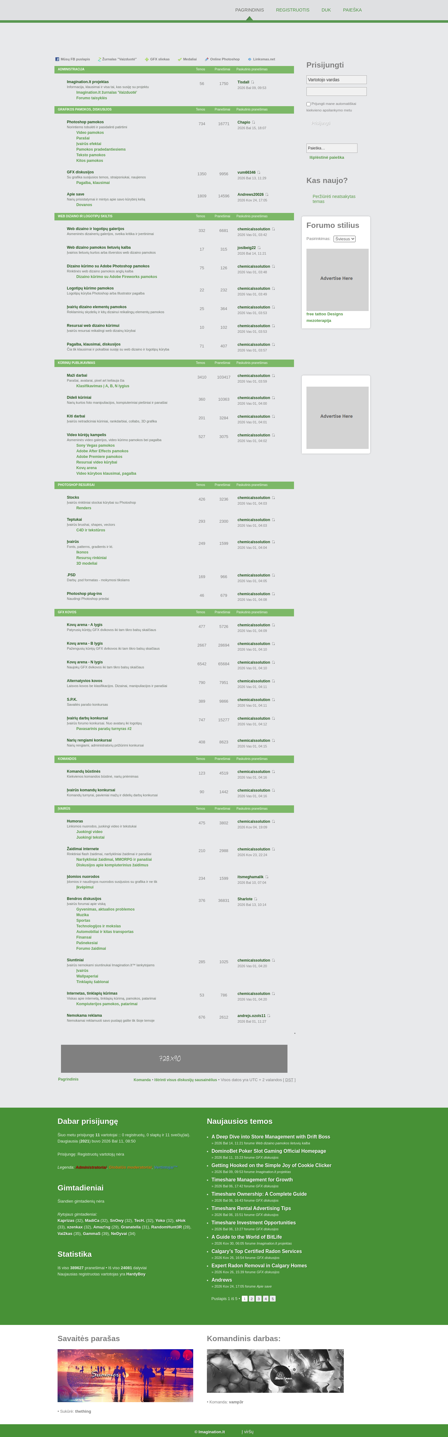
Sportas (83, 920)
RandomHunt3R (166, 1227)
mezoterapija (318, 320)
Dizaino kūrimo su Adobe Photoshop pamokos (108, 266)
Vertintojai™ (166, 1167)
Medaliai (190, 59)
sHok (181, 1220)
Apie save (75, 194)
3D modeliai (86, 563)
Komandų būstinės (83, 771)
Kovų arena (86, 468)
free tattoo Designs (324, 314)
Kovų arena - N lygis (85, 662)
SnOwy (117, 1220)
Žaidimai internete (83, 849)
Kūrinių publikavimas (76, 363)
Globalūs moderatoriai (130, 1167)
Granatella (131, 1227)
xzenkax (75, 1227)
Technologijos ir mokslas (98, 926)
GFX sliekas (160, 59)
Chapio (244, 122)
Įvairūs (73, 541)
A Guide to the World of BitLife (247, 1237)
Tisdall (244, 82)
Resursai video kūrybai (96, 462)
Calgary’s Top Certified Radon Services (257, 1251)
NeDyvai (119, 1233)
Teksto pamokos (90, 155)
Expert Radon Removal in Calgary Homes (259, 1265)
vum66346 (247, 172)
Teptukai (74, 519)
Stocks (73, 497)
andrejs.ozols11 (252, 1016)
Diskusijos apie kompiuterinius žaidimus (112, 865)
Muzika (82, 915)
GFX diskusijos (80, 172)
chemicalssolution (254, 229)
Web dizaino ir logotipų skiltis (85, 216)
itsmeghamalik (251, 877)
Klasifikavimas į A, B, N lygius (102, 386)
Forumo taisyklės (91, 98)
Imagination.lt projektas (88, 82)
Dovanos (84, 205)
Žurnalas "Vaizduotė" (119, 59)
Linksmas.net (264, 59)
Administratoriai (91, 1167)
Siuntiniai (75, 960)
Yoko (160, 1220)
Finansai (83, 937)
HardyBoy (135, 1274)
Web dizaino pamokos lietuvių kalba (99, 247)
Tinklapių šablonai (92, 982)
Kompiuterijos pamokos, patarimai (107, 1004)
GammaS (91, 1233)
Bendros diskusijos (84, 899)
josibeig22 (247, 248)
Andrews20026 (251, 194)
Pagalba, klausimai (93, 183)
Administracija (71, 69)
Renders (83, 508)
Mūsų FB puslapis (75, 59)
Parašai (83, 138)
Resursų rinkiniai (91, 558)
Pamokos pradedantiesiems (101, 149)
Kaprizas (66, 1220)
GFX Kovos (67, 612)
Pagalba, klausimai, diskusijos (94, 344)
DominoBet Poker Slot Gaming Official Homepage (269, 1151)
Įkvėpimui (84, 887)
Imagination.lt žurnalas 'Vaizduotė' (106, 92)
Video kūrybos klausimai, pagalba (106, 473)
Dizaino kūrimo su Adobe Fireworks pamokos (116, 277)
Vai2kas (65, 1233)
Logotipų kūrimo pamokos (90, 288)
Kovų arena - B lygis (85, 643)
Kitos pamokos (89, 160)
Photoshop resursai (76, 485)
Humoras (75, 821)
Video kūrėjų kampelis (86, 435)
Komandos (67, 759)
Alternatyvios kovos (84, 681)
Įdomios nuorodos (83, 876)
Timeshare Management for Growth (252, 1179)
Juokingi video (89, 832)
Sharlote (245, 899)
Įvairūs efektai (88, 144)
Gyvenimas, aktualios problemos (105, 909)
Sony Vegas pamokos (95, 445)
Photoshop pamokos (85, 122)
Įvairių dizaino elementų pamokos (97, 307)
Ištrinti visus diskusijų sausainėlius (185, 1080)
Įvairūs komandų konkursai (91, 790)
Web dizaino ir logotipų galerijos (95, 229)
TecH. (139, 1220)
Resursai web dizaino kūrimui (93, 325)
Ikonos (82, 552)
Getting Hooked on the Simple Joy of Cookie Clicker (272, 1165)
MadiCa (92, 1220)
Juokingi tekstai (90, 837)
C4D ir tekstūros (90, 530)
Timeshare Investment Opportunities (254, 1222)
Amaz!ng (101, 1227)
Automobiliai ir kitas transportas (104, 932)
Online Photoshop (225, 59)
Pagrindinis (68, 1079)
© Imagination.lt (209, 1432)
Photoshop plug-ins (84, 593)
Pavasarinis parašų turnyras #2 (103, 729)
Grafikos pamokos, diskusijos (85, 109)
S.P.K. (72, 699)
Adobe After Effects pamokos (102, 451)
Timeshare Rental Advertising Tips (251, 1208)
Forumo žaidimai (91, 948)
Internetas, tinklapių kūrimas (92, 993)
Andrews (222, 1280)
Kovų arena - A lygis (84, 625)
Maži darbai (77, 375)
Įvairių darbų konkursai (87, 718)
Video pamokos (90, 132)
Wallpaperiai (87, 976)
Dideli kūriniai (79, 397)
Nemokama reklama (84, 1015)
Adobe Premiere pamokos (99, 457)
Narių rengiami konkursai (89, 740)
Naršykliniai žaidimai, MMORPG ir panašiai (114, 859)
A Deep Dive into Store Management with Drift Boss (271, 1136)
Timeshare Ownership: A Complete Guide (259, 1194)
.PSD (71, 575)
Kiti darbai (76, 416)
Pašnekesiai (87, 943)
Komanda (142, 1080)
